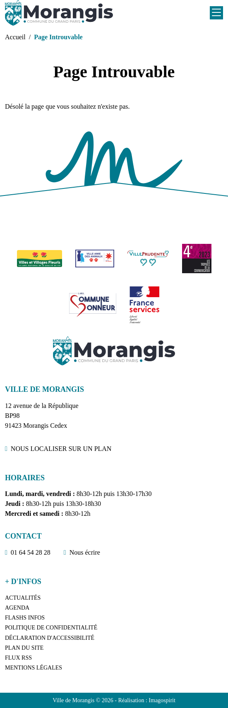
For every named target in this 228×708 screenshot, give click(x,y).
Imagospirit (162, 700)
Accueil (15, 37)
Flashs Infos (25, 618)
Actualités (23, 598)
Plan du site (24, 648)
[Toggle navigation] (216, 12)
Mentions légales (33, 668)
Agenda (17, 608)
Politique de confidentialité (51, 628)
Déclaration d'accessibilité (49, 638)
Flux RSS (18, 658)
